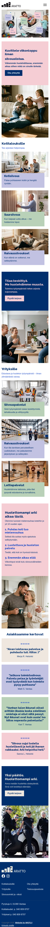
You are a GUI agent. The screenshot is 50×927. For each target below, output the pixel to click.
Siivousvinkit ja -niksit (12, 894)
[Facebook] (3, 877)
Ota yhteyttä (14, 73)
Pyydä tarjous (14, 298)
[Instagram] (8, 877)
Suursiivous (12, 214)
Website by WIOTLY (24, 923)
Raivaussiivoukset (16, 253)
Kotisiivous (11, 176)
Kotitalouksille (8, 884)
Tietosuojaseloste (35, 889)
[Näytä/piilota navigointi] (45, 5)
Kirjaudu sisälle (8, 925)
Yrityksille (6, 889)
